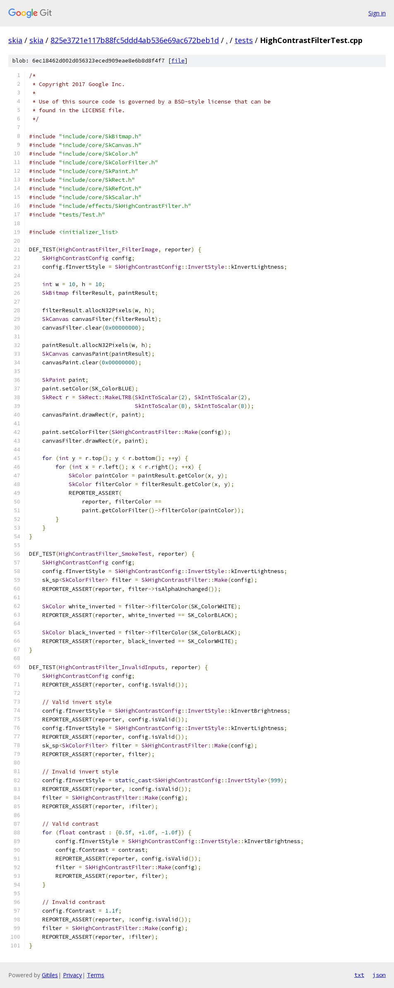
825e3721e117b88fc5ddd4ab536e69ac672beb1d (134, 40)
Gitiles (50, 975)
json (379, 974)
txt (359, 974)
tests (244, 40)
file (178, 60)
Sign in (377, 13)
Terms (95, 975)
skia (15, 40)
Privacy (72, 975)
